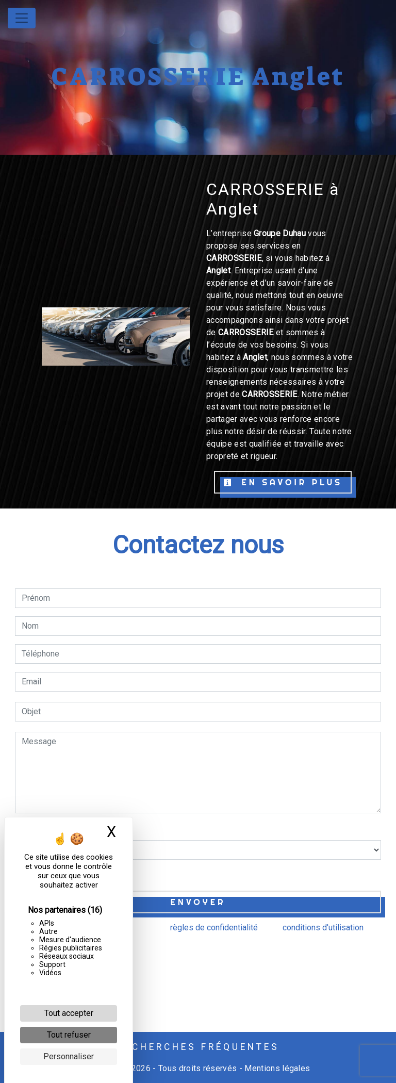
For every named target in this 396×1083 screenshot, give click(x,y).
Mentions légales (276, 1068)
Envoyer (198, 902)
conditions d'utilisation (323, 927)
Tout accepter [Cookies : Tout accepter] (68, 1013)
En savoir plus (282, 482)
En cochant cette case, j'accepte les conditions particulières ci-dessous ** (158, 874)
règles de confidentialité (214, 927)
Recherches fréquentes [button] (198, 1047)
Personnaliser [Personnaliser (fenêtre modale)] (68, 1056)
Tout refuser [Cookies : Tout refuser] (69, 1035)
